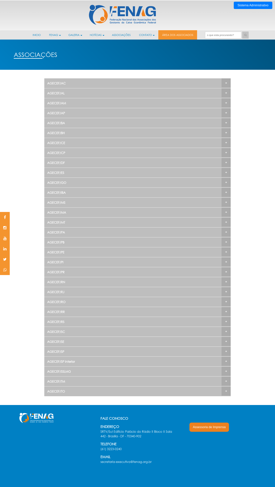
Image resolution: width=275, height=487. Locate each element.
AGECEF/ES (55, 173)
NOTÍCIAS (97, 36)
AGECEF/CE (56, 143)
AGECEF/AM (56, 103)
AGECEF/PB (55, 242)
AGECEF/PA (56, 232)
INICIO (37, 35)
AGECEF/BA (56, 123)
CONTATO (147, 36)
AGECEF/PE (55, 252)
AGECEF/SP (55, 352)
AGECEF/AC (56, 83)
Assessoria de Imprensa (209, 427)
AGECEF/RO (56, 302)
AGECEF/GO (56, 183)
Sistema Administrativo (253, 5)
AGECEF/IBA (56, 193)
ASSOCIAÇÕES (121, 35)
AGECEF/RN (56, 282)
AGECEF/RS (55, 322)
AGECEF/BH (56, 133)
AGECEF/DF (56, 163)
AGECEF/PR (56, 272)
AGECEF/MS (56, 202)
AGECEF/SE (55, 342)
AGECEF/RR (56, 312)
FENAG (55, 36)
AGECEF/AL (56, 93)
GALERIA (75, 36)
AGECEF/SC (56, 332)
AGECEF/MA (56, 212)
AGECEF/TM (56, 381)
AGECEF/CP (56, 153)
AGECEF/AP (56, 113)
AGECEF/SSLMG (59, 371)
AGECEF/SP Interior (61, 362)
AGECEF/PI (55, 262)
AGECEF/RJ (55, 292)
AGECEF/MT (56, 222)
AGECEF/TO (56, 391)
